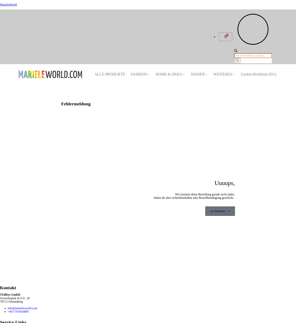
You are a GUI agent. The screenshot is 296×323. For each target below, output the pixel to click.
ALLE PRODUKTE (110, 74)
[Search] (237, 60)
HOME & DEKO (170, 74)
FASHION (140, 74)
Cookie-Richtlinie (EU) (258, 74)
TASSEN (199, 74)
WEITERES (224, 74)
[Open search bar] (235, 51)
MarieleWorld (8, 4)
